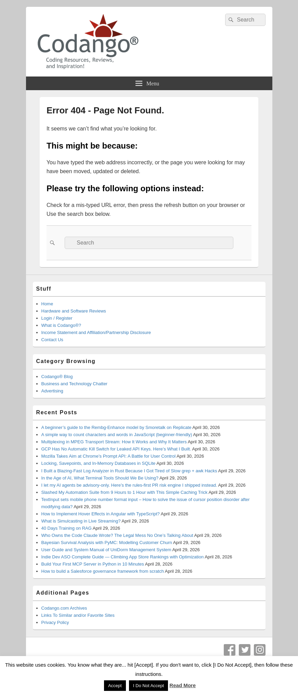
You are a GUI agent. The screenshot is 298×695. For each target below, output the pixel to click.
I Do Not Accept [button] (148, 685)
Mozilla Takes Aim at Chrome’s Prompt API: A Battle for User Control (108, 456)
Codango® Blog (57, 376)
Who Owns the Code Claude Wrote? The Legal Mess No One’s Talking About (117, 535)
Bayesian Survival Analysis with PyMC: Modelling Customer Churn (106, 542)
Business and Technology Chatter (74, 383)
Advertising (52, 390)
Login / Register (57, 318)
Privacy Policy (55, 622)
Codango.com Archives (64, 608)
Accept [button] (115, 685)
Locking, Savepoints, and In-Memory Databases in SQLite (98, 463)
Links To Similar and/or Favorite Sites (78, 615)
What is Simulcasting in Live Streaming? (81, 521)
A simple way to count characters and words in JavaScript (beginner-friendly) (116, 434)
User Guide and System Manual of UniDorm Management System (106, 549)
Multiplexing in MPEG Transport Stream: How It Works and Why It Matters (114, 441)
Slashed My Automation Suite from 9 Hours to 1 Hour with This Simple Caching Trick (124, 492)
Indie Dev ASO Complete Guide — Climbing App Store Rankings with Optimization (122, 556)
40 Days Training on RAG (66, 528)
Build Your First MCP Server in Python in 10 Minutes (92, 564)
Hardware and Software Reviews (73, 311)
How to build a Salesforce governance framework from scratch (102, 571)
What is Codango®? (61, 325)
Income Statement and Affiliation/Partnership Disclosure (96, 332)
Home (47, 303)
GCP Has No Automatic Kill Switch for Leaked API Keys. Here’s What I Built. (116, 448)
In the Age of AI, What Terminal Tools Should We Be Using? (100, 478)
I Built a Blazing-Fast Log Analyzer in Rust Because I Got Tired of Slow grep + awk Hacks (129, 470)
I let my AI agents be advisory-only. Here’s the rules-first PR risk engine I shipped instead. (129, 485)
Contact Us (52, 339)
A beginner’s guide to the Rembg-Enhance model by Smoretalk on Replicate (116, 427)
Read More (182, 685)
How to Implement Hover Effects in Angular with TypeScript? (100, 513)
